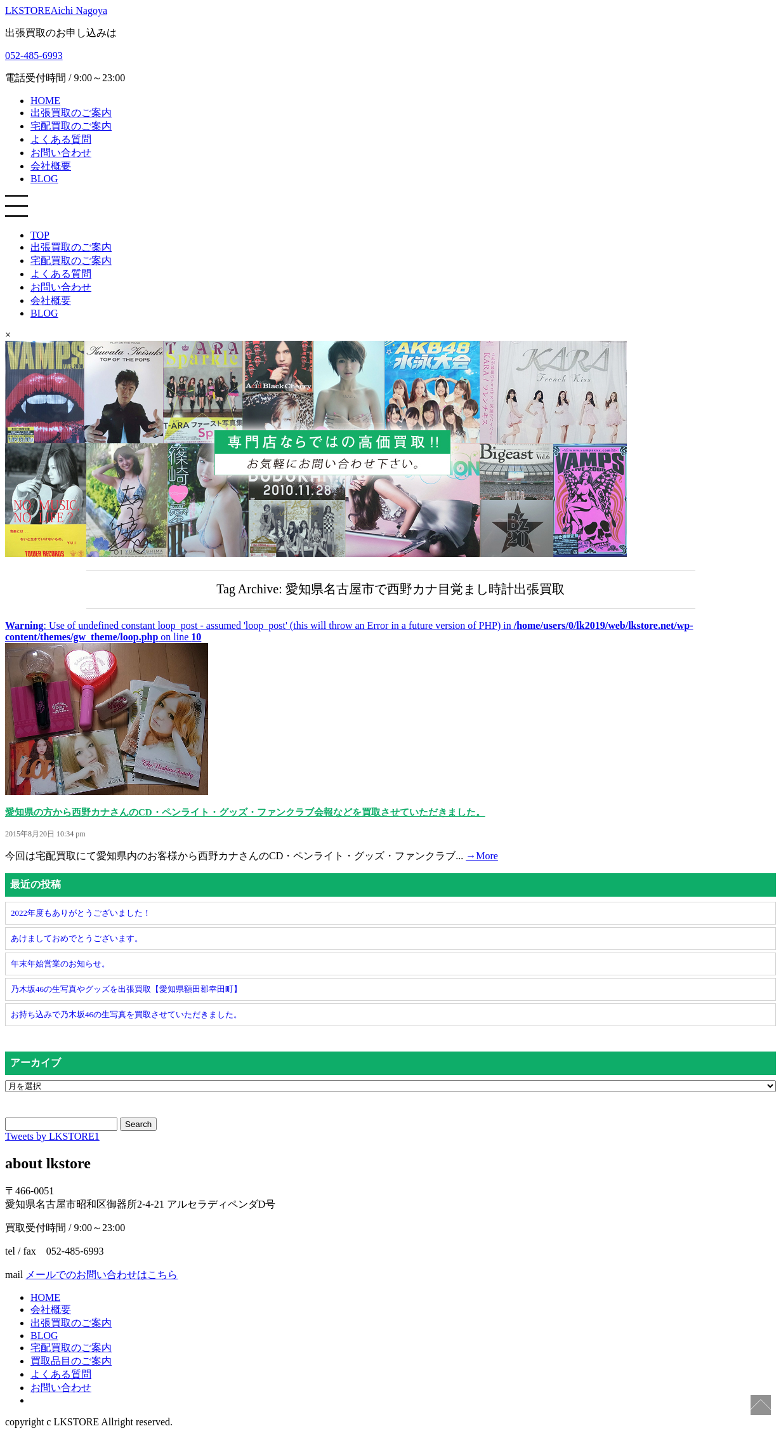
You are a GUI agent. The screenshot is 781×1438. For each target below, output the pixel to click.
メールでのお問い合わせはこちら (101, 1274)
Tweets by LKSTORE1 (52, 1136)
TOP (39, 235)
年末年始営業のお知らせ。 (60, 963)
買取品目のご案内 (71, 1361)
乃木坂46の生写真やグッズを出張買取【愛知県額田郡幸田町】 (126, 989)
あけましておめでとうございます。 (77, 938)
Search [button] (138, 1124)
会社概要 (50, 166)
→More (482, 855)
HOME (45, 100)
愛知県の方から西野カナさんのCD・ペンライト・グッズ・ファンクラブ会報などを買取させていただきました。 (245, 812)
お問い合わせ (60, 152)
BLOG (44, 178)
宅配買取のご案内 (71, 126)
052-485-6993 (34, 55)
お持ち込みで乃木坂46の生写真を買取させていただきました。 (126, 1014)
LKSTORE (56, 10)
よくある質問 (60, 139)
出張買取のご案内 (71, 112)
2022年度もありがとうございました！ (81, 913)
